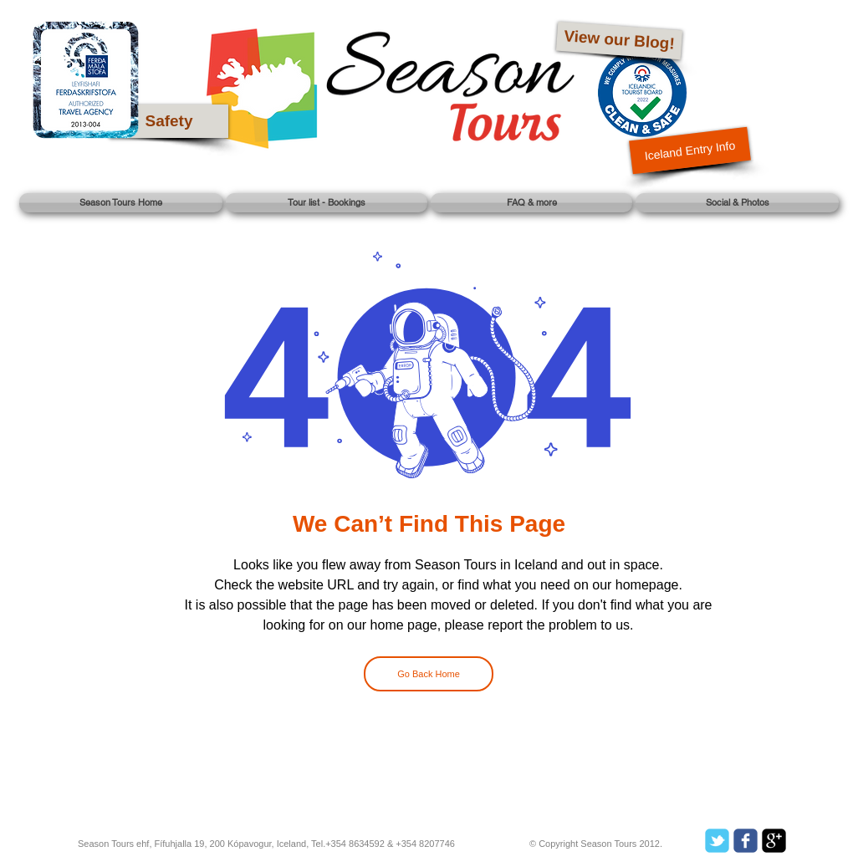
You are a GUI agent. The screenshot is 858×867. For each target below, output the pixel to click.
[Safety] (169, 121)
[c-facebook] (745, 841)
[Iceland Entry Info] (690, 151)
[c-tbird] (717, 841)
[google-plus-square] (774, 841)
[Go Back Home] (428, 673)
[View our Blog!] (619, 41)
